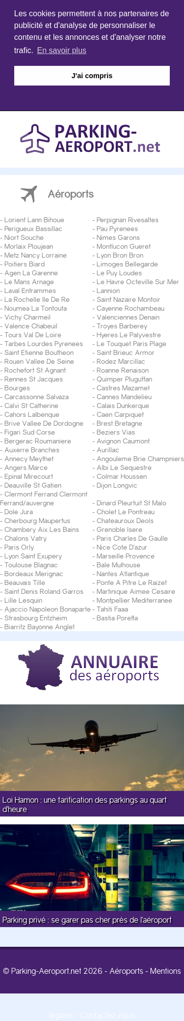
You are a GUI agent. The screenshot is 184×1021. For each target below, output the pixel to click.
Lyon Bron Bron (120, 254)
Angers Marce (26, 466)
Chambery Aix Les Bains (41, 528)
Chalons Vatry (25, 537)
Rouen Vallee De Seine (39, 360)
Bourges (17, 387)
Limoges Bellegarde (127, 263)
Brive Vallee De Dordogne (43, 422)
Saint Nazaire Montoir (128, 298)
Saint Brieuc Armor (126, 351)
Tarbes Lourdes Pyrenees (43, 343)
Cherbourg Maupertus (37, 520)
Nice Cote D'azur (122, 546)
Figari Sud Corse (29, 431)
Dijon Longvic (117, 484)
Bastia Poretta (117, 617)
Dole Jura (18, 511)
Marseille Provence (126, 555)
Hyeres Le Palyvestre (129, 334)
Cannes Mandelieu (124, 396)
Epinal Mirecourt (28, 475)
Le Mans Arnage (29, 281)
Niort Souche (24, 236)
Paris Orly (19, 546)
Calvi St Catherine (31, 404)
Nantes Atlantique (123, 573)
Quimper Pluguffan (124, 378)
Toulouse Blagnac (31, 564)
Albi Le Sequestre (124, 466)
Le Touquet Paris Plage (131, 343)
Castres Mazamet (123, 387)
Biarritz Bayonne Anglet (39, 626)
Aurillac (108, 449)
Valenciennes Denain (128, 316)
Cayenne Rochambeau (130, 307)
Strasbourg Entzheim (35, 617)
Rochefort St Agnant (35, 369)
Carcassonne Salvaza (36, 396)
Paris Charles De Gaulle (132, 537)
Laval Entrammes (30, 289)
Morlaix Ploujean (28, 245)
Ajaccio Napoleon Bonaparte (47, 608)
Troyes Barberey (122, 325)
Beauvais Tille (24, 581)
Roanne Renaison (123, 369)
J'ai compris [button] (92, 76)
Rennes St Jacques (33, 378)
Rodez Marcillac (121, 360)
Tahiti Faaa (112, 608)
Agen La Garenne (31, 272)
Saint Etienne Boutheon (39, 351)
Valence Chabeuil (30, 325)
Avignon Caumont (123, 440)
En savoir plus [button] (62, 50)
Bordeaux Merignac (33, 573)
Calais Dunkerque (123, 404)
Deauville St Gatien (32, 484)
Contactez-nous (107, 1015)
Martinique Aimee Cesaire (136, 590)
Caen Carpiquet (120, 413)
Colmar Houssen (122, 475)
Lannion (108, 289)
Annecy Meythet (28, 458)
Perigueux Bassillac (33, 228)
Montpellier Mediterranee (134, 599)
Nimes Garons (118, 236)
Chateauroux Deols (125, 520)
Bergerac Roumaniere (37, 440)
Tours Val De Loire (32, 334)
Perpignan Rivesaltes (127, 219)
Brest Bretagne (119, 422)
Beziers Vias (116, 431)
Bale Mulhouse (118, 564)
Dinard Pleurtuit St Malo (131, 502)
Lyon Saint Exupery (33, 555)
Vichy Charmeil (27, 316)
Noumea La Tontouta (35, 307)
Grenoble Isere (119, 528)
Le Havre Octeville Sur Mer (138, 281)
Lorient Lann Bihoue (34, 219)
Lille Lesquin (23, 599)
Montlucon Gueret (124, 245)
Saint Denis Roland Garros (43, 590)
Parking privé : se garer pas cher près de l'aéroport (87, 919)
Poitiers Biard (24, 263)
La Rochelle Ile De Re (37, 298)
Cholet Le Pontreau (126, 511)
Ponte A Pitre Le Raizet (132, 581)
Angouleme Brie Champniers (140, 458)
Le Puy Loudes (119, 272)
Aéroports (126, 970)
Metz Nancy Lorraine (35, 254)
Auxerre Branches (31, 449)
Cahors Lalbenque (31, 413)
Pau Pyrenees (117, 228)
